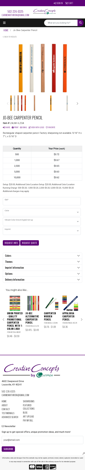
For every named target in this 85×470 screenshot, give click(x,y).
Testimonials (8, 413)
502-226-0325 (15, 11)
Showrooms (29, 401)
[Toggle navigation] (4, 23)
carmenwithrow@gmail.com (15, 15)
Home (4, 401)
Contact (6, 409)
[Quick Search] (61, 23)
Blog (25, 412)
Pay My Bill (28, 420)
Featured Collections (29, 407)
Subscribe (8, 449)
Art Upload (28, 416)
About (5, 405)
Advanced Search (10, 417)
